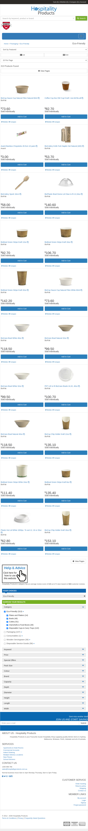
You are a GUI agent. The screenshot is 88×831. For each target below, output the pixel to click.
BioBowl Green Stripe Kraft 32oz (15, 290)
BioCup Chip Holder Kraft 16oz (58, 530)
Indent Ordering (9, 752)
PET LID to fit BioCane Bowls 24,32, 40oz (62, 386)
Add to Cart (22, 117)
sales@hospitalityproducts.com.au (14, 769)
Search (81, 18)
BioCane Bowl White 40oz (12, 338)
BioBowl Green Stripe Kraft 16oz (59, 242)
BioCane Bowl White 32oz (12, 386)
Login (84, 800)
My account (82, 798)
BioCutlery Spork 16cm (11, 194)
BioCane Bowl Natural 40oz (13, 434)
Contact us (82, 791)
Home (6, 44)
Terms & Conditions (9, 818)
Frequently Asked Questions (35, 818)
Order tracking (81, 784)
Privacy (20, 818)
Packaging (14, 44)
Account (83, 2)
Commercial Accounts (11, 750)
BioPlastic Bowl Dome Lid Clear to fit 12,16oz (64, 194)
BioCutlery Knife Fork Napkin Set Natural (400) (64, 146)
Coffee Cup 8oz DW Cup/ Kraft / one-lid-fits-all (64, 98)
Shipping (82, 788)
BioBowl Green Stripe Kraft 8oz (58, 482)
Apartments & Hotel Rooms (13, 748)
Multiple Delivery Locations (13, 755)
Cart (56, 2)
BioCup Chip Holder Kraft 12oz (58, 434)
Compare (74, 2)
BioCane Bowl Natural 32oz (57, 338)
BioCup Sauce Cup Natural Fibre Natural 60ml (20, 98)
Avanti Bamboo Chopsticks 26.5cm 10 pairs (19, 146)
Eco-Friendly (24, 44)
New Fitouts (7, 757)
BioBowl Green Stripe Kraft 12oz (15, 242)
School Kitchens (9, 759)
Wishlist (64, 2)
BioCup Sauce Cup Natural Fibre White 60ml (63, 290)
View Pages (44, 71)
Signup (83, 803)
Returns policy (81, 786)
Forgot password (80, 805)
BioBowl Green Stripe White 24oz (15, 482)
